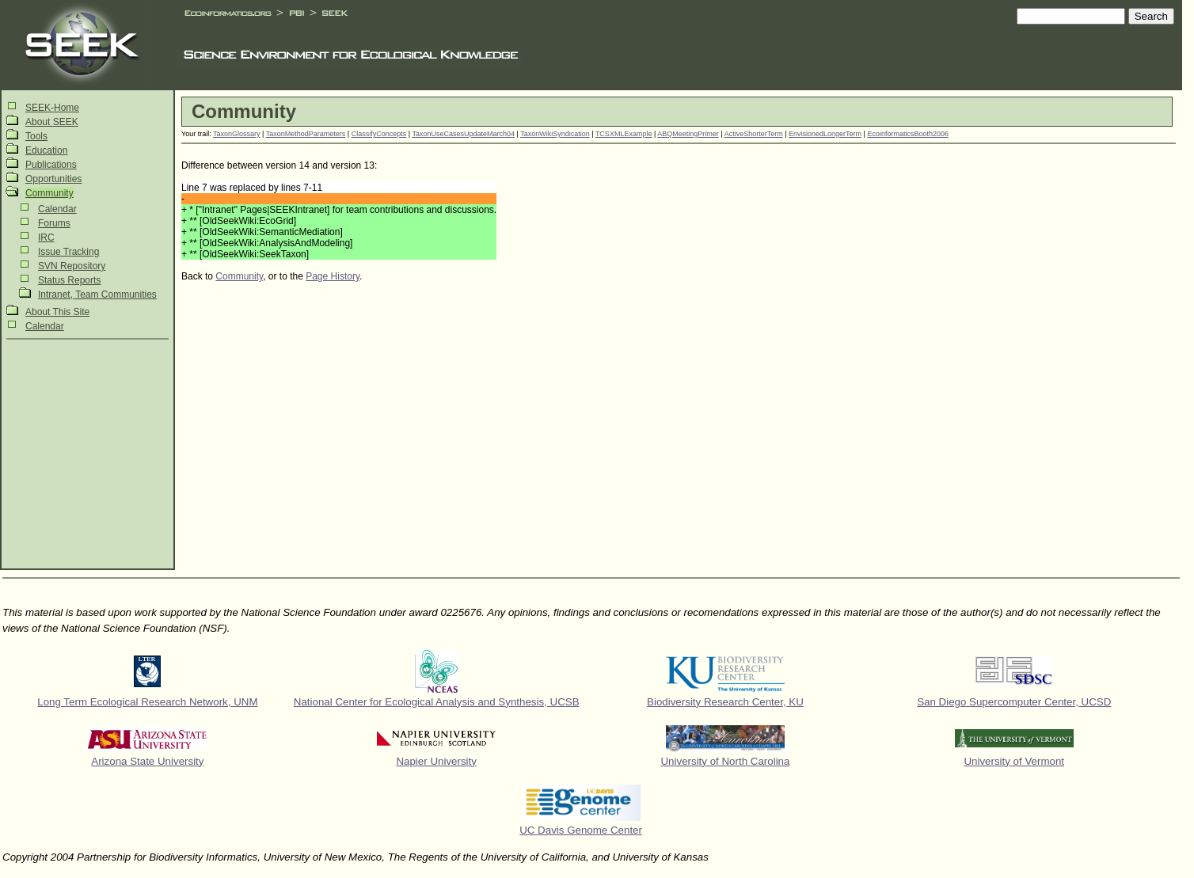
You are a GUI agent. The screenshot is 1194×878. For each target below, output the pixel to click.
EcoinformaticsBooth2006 (908, 134)
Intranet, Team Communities (97, 294)
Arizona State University (147, 761)
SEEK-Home (52, 107)
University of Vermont (1014, 761)
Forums (54, 223)
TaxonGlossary (236, 134)
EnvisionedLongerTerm (825, 134)
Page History (332, 276)
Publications (51, 164)
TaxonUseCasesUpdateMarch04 (463, 134)
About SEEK (51, 121)
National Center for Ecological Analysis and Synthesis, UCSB (437, 702)
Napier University (436, 761)
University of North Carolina (724, 761)
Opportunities (53, 178)
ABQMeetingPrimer (688, 134)
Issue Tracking (68, 251)
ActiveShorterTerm (753, 134)
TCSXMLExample (623, 134)
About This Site (57, 311)
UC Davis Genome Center (580, 830)
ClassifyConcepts (379, 134)
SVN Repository (71, 266)
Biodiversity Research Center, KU (725, 702)
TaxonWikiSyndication (555, 134)
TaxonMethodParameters (306, 134)
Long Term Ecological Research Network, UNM (147, 702)
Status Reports (69, 280)
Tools (36, 136)
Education (46, 150)
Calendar (57, 209)
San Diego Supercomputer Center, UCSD (1014, 702)
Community (49, 193)
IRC (46, 237)
